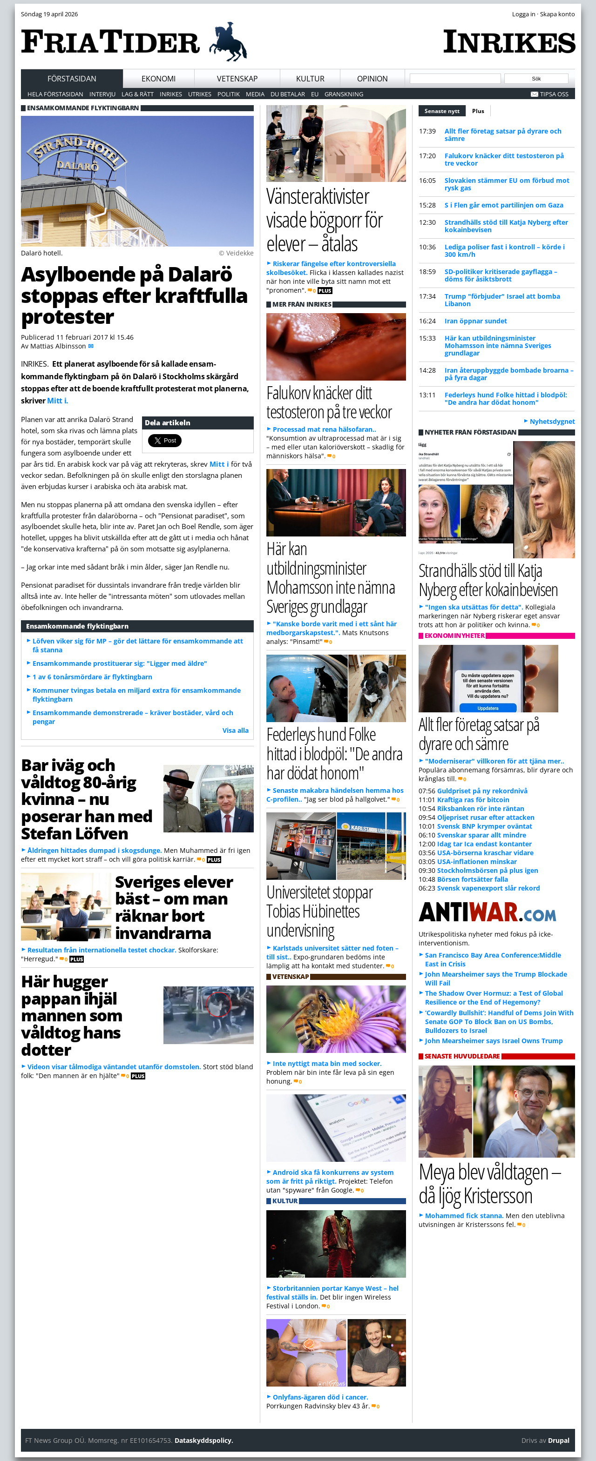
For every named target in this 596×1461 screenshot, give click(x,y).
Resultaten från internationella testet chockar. (101, 949)
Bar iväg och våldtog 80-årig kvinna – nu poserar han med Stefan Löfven (87, 798)
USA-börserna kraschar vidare (485, 852)
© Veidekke (236, 252)
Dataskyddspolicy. (204, 1440)
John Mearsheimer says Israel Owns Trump (494, 1040)
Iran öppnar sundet (476, 320)
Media (255, 94)
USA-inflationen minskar (477, 861)
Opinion (372, 79)
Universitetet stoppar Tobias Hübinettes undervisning (319, 910)
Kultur (310, 79)
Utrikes (199, 94)
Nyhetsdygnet (552, 421)
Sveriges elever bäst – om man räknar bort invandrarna (173, 907)
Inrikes (171, 94)
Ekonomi (159, 79)
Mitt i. (57, 400)
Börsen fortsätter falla (472, 879)
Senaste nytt (445, 109)
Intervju (102, 94)
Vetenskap (237, 79)
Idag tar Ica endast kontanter (484, 843)
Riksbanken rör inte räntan (480, 808)
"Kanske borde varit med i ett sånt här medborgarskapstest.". (331, 628)
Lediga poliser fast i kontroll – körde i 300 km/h (505, 250)
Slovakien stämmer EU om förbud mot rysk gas (507, 184)
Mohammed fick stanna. (464, 1215)
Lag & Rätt (138, 94)
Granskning (344, 94)
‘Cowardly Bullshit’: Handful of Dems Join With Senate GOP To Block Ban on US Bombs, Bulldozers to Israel (499, 1021)
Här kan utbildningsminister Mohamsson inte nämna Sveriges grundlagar (498, 345)
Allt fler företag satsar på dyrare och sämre (503, 135)
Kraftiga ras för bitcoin (473, 799)
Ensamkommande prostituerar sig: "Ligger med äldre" (120, 663)
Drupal (558, 1440)
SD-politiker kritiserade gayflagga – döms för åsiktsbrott (501, 275)
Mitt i (219, 464)
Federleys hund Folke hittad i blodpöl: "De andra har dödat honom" (506, 398)
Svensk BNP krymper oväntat (484, 826)
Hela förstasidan (55, 94)
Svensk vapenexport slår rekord (488, 888)
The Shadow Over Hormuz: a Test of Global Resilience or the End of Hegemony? (494, 997)
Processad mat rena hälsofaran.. (324, 429)
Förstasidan (71, 79)
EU (314, 94)
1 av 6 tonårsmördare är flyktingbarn (92, 676)
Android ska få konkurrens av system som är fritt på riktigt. (330, 1177)
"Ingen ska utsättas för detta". (474, 607)
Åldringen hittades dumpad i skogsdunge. (94, 850)
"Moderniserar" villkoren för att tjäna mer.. (494, 761)
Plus (478, 110)
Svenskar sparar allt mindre (481, 835)
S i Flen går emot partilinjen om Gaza (504, 205)
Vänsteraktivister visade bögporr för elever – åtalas (324, 218)
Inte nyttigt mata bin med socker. (327, 1063)
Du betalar (288, 94)
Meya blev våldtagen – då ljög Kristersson (490, 1183)
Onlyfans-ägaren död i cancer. (320, 1397)
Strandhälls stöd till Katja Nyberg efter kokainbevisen (506, 226)
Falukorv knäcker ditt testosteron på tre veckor (504, 159)
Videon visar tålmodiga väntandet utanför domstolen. (114, 1066)
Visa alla (236, 730)
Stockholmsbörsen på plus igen (487, 870)
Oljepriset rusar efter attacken (486, 817)
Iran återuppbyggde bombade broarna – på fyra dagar (509, 374)
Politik (228, 94)
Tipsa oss (554, 94)
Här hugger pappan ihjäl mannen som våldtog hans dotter (71, 1015)
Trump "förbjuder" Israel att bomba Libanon (502, 300)
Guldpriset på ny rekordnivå (482, 790)
